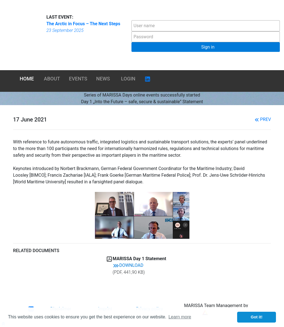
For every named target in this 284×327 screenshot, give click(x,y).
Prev (262, 119)
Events (78, 79)
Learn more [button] (179, 317)
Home (27, 79)
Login (128, 79)
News (103, 79)
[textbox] (205, 25)
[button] (205, 47)
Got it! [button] (256, 317)
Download (128, 265)
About (52, 79)
